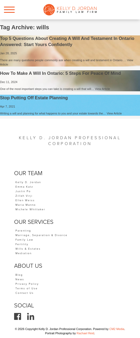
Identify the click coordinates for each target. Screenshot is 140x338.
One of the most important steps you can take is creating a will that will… (47, 88)
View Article (102, 88)
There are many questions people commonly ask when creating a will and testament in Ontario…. (63, 60)
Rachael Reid (85, 333)
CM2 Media (116, 329)
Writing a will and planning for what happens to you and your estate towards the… (53, 113)
